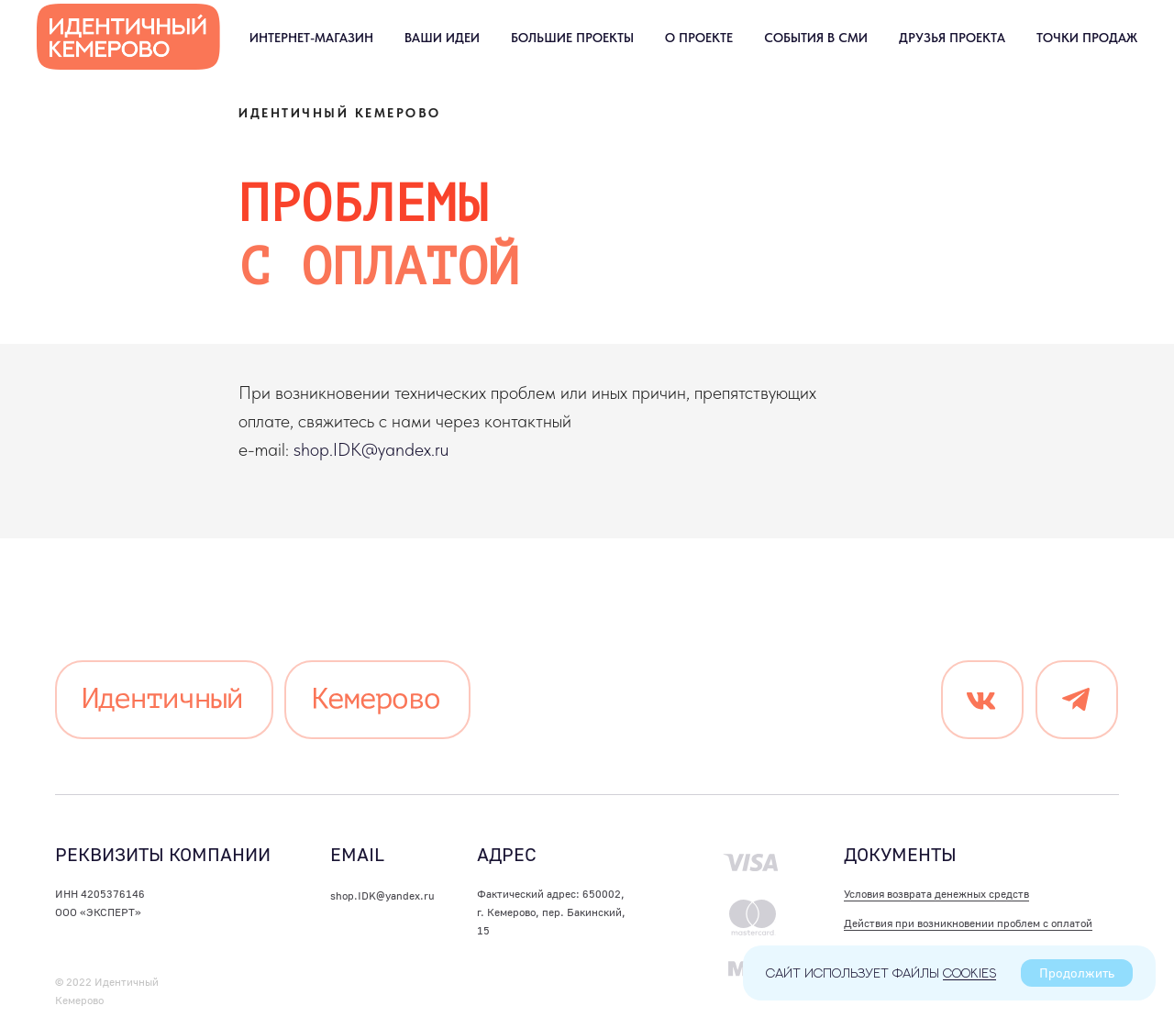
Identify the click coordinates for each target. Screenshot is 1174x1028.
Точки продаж (1086, 37)
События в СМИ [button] (816, 37)
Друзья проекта (952, 37)
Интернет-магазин (311, 37)
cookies (969, 972)
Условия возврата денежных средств (936, 894)
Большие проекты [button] (572, 37)
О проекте (699, 37)
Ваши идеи (442, 37)
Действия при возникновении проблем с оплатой (968, 923)
